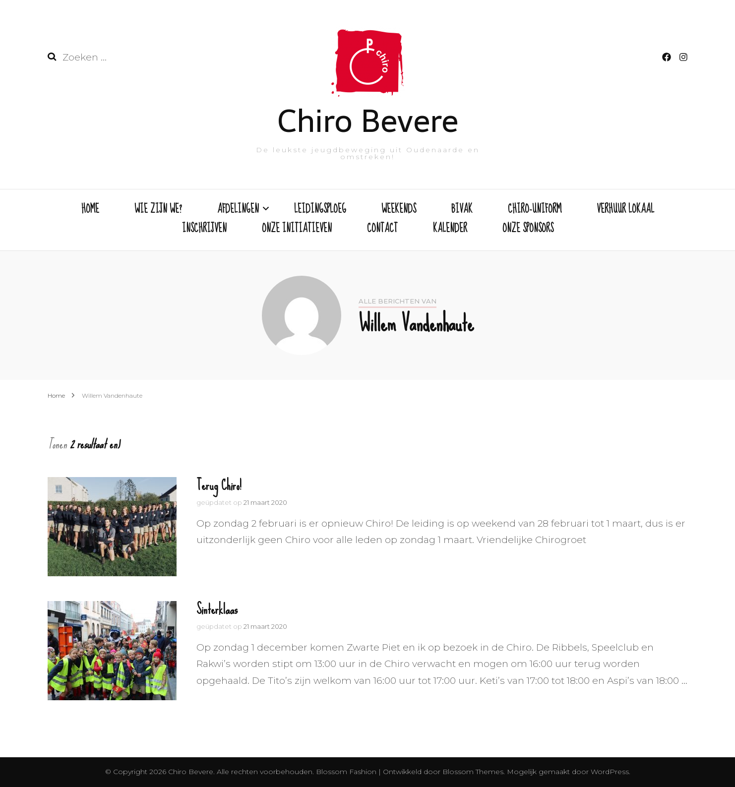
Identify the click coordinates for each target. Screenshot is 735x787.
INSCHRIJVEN (204, 229)
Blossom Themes (471, 771)
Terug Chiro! (219, 485)
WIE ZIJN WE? (158, 210)
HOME (90, 210)
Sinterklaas (217, 609)
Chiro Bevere (367, 120)
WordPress (610, 771)
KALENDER (450, 229)
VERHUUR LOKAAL (625, 210)
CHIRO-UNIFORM (534, 210)
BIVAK (462, 210)
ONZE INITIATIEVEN (297, 229)
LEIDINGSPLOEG (320, 210)
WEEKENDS (398, 210)
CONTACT (382, 229)
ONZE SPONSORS (527, 229)
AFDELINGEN (238, 210)
